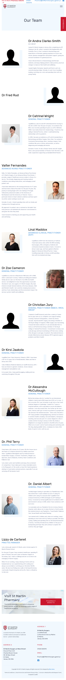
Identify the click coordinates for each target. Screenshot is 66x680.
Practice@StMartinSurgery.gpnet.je (48, 657)
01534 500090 (42, 649)
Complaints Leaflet (33, 675)
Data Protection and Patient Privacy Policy (27, 673)
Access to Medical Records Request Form (50, 673)
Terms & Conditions (10, 673)
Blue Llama (51, 669)
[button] (51, 601)
